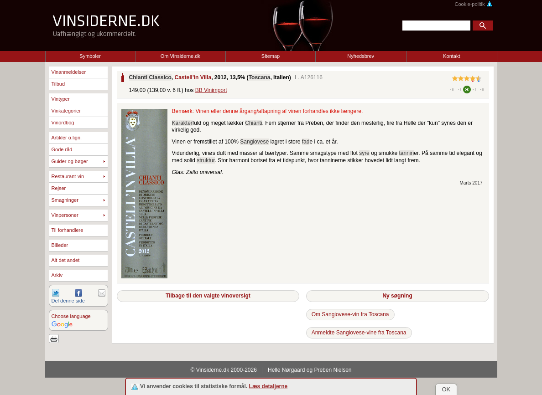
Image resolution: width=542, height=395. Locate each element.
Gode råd (62, 149)
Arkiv (57, 275)
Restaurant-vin (68, 176)
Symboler (89, 56)
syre (364, 153)
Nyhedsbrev (360, 56)
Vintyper (61, 99)
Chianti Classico (150, 77)
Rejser (59, 188)
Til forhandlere (67, 230)
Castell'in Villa (193, 77)
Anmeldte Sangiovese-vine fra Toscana (359, 332)
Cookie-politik (473, 4)
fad (306, 142)
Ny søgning (397, 295)
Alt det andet (66, 260)
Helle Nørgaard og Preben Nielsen (309, 370)
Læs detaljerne (268, 386)
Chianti (253, 123)
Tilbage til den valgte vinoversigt (208, 295)
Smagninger (65, 200)
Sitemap (270, 56)
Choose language (71, 316)
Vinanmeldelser (69, 72)
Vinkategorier (66, 110)
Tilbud (58, 84)
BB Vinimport (211, 90)
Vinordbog (63, 122)
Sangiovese (254, 142)
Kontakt (451, 56)
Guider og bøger (70, 161)
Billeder (60, 245)
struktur (205, 160)
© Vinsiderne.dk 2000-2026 (224, 370)
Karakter (182, 123)
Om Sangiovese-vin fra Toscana (350, 314)
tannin (406, 153)
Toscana (260, 77)
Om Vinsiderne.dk (180, 56)
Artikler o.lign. (67, 137)
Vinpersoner (65, 215)
